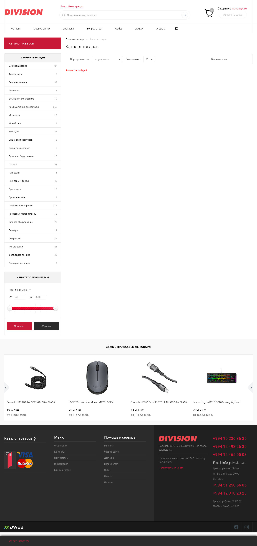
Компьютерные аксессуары (24, 107)
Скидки (139, 28)
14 (55, 230)
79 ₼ (221, 413)
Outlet (118, 28)
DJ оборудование (18, 65)
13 (55, 115)
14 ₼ (159, 413)
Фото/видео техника (19, 255)
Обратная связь (17, 541)
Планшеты (14, 172)
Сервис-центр (42, 28)
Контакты (59, 451)
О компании (60, 445)
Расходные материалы (21, 205)
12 (55, 213)
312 (55, 205)
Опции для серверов (19, 148)
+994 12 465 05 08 (230, 454)
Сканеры (13, 230)
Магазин (16, 28)
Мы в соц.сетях (62, 470)
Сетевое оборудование (21, 222)
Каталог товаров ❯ (20, 438)
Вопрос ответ (94, 28)
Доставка (68, 28)
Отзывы (160, 28)
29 (55, 238)
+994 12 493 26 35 (230, 446)
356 (55, 107)
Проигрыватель (17, 197)
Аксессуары (15, 74)
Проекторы (15, 189)
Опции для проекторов (20, 139)
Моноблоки (15, 123)
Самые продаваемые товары (128, 347)
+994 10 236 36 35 (232, 438)
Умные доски (16, 246)
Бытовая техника (18, 82)
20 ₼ (97, 413)
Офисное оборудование (21, 156)
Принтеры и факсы (19, 181)
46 (55, 181)
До (30, 297)
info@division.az (233, 463)
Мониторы (14, 115)
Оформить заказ (232, 14)
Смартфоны (15, 238)
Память (13, 164)
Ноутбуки (14, 131)
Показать (19, 326)
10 (55, 98)
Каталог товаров (21, 43)
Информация (61, 464)
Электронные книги (19, 263)
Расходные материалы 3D (22, 213)
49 (55, 255)
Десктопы (14, 90)
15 (55, 189)
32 (55, 82)
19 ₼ (35, 413)
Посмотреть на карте (171, 467)
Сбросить (46, 326)
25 (55, 131)
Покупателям (61, 457)
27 (55, 65)
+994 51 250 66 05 (232, 484)
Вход (63, 6)
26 (55, 222)
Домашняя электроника (21, 98)
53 (55, 164)
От (10, 297)
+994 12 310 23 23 (230, 493)
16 (55, 156)
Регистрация (75, 6)
